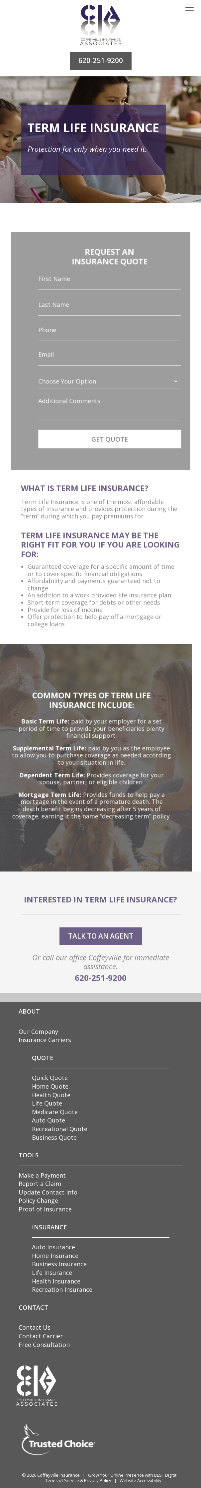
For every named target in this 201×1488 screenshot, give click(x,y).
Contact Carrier (41, 1336)
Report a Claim (40, 1184)
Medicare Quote (55, 1112)
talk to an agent (100, 949)
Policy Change (38, 1200)
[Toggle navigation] (189, 8)
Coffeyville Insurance (58, 1475)
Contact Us (34, 1327)
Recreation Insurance (62, 1289)
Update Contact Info (48, 1192)
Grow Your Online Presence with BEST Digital (132, 1475)
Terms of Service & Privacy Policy (78, 1480)
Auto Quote (48, 1120)
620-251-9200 (100, 60)
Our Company (38, 1031)
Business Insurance (59, 1264)
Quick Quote (50, 1078)
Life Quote (47, 1103)
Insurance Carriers (45, 1040)
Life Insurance (52, 1273)
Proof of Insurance (45, 1209)
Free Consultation (44, 1345)
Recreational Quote (59, 1129)
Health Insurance (56, 1281)
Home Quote (50, 1086)
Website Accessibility (140, 1480)
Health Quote (51, 1095)
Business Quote (54, 1137)
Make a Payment (42, 1175)
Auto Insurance (53, 1247)
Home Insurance (55, 1256)
